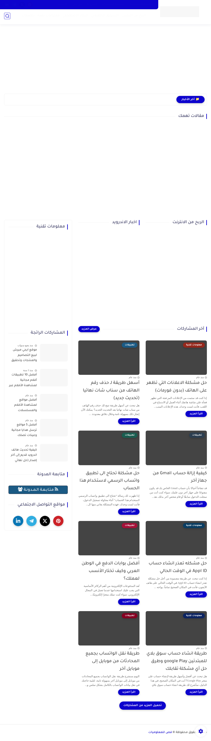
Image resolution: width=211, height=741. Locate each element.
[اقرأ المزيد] (196, 414)
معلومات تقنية (48, 16)
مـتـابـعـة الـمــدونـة (38, 489)
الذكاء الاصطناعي (74, 16)
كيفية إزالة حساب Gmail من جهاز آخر (180, 477)
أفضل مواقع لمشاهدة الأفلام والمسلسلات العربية (25, 406)
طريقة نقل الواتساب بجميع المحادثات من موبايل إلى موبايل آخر (112, 661)
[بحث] (7, 17)
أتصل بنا (92, 4)
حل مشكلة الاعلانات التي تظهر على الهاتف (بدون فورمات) (177, 387)
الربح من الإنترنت (133, 16)
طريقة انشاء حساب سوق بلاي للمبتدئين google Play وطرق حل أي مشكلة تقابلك (177, 661)
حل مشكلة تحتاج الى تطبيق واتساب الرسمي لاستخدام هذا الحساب (109, 481)
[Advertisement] (105, 62)
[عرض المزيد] (89, 329)
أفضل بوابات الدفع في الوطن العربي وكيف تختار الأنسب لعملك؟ (110, 571)
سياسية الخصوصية (142, 4)
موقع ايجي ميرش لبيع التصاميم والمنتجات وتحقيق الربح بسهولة (24, 356)
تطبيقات (27, 16)
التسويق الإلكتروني (104, 16)
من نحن (77, 4)
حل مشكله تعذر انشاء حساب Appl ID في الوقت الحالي (178, 567)
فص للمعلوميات (160, 732)
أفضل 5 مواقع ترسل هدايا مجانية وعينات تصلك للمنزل (24, 431)
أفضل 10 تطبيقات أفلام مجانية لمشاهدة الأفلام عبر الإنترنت (23, 381)
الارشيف (62, 4)
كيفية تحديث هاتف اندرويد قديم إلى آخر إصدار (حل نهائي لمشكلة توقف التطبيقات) (24, 456)
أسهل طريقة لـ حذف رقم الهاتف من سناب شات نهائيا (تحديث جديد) (111, 391)
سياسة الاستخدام (113, 4)
